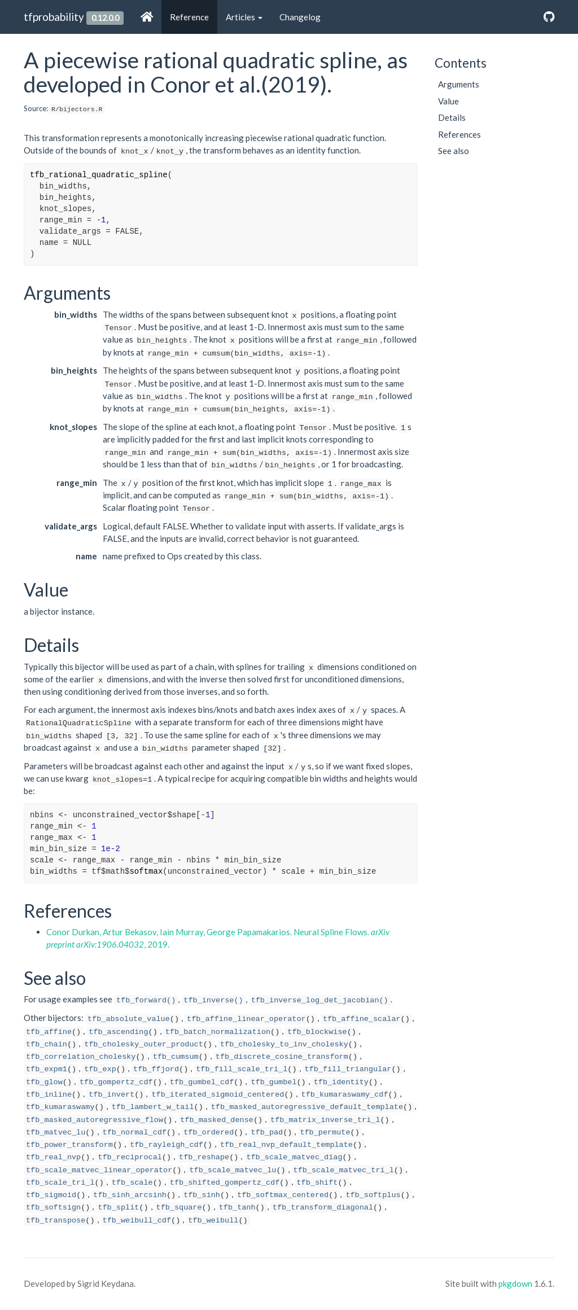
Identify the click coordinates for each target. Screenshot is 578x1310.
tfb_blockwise (317, 1032)
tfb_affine (49, 1032)
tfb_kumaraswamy (60, 1107)
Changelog (300, 17)
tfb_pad (267, 1132)
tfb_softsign (53, 1207)
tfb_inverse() (213, 1000)
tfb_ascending (118, 1032)
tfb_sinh (201, 1195)
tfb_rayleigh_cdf (166, 1145)
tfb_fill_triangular (348, 1069)
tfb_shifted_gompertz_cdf (224, 1182)
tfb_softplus (372, 1195)
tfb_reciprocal (129, 1157)
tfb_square (179, 1207)
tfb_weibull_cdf (137, 1220)
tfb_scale (132, 1182)
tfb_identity (341, 1082)
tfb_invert (111, 1094)
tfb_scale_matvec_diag (294, 1157)
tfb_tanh (237, 1207)
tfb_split (118, 1207)
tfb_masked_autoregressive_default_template (307, 1107)
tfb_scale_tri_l (60, 1182)
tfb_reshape (204, 1157)
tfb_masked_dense (216, 1120)
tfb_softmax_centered (283, 1195)
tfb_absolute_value (128, 1019)
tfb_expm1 (46, 1069)
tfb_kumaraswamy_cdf (344, 1094)
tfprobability (54, 16)
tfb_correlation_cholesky (80, 1057)
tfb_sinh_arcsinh (130, 1195)
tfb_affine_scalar (362, 1019)
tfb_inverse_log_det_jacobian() (319, 1000)
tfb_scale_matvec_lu (232, 1170)
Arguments (458, 84)
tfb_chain (46, 1044)
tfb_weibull (213, 1220)
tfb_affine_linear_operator (246, 1019)
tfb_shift (317, 1182)
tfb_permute (325, 1132)
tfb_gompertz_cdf (116, 1082)
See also (453, 151)
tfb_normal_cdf (135, 1132)
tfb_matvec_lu (55, 1132)
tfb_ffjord (156, 1069)
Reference (189, 17)
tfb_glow (44, 1082)
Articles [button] (244, 17)
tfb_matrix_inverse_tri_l (325, 1120)
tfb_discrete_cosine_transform (282, 1057)
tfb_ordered (208, 1132)
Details (452, 117)
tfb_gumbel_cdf (202, 1082)
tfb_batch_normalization (217, 1032)
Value (448, 101)
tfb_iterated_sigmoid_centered (217, 1094)
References (459, 134)
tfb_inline (49, 1094)
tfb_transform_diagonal (323, 1207)
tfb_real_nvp (53, 1157)
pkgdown (515, 1283)
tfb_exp (100, 1069)
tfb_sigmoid (51, 1195)
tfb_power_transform (69, 1145)
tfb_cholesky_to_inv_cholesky (284, 1044)
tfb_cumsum (176, 1057)
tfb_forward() (146, 1000)
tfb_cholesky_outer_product (143, 1044)
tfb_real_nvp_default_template (286, 1145)
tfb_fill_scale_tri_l (241, 1069)
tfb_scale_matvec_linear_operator (99, 1170)
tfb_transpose (55, 1220)
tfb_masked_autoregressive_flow (94, 1120)
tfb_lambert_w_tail (153, 1107)
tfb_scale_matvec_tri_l (344, 1170)
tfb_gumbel (273, 1082)
